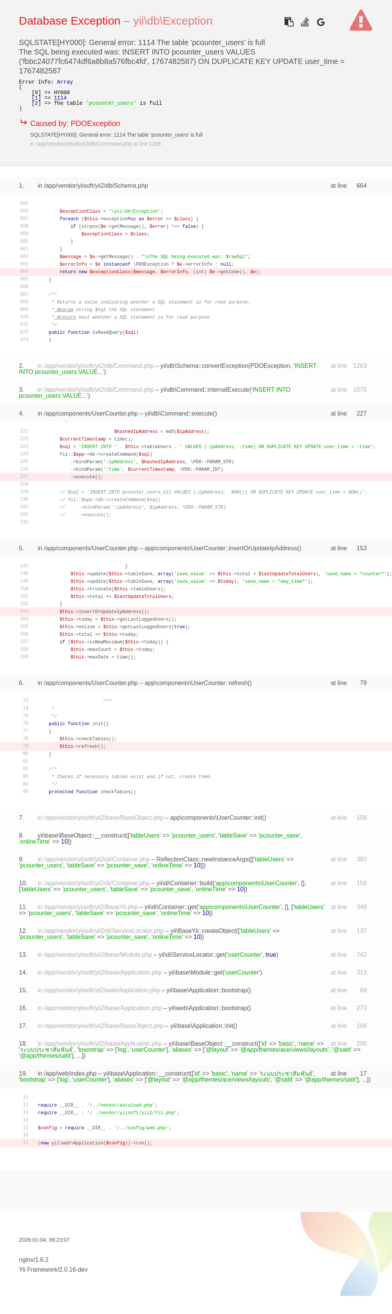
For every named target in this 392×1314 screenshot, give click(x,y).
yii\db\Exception (173, 20)
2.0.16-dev (73, 1269)
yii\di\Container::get (170, 907)
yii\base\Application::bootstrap (206, 990)
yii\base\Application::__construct (146, 1073)
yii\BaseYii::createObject (203, 931)
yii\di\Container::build (184, 883)
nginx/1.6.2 (33, 1259)
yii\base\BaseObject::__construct (81, 835)
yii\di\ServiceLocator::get (192, 954)
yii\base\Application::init (201, 1026)
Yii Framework (38, 1269)
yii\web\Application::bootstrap (207, 1008)
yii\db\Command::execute (179, 413)
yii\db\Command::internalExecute (204, 389)
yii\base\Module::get (195, 972)
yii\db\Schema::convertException (204, 366)
